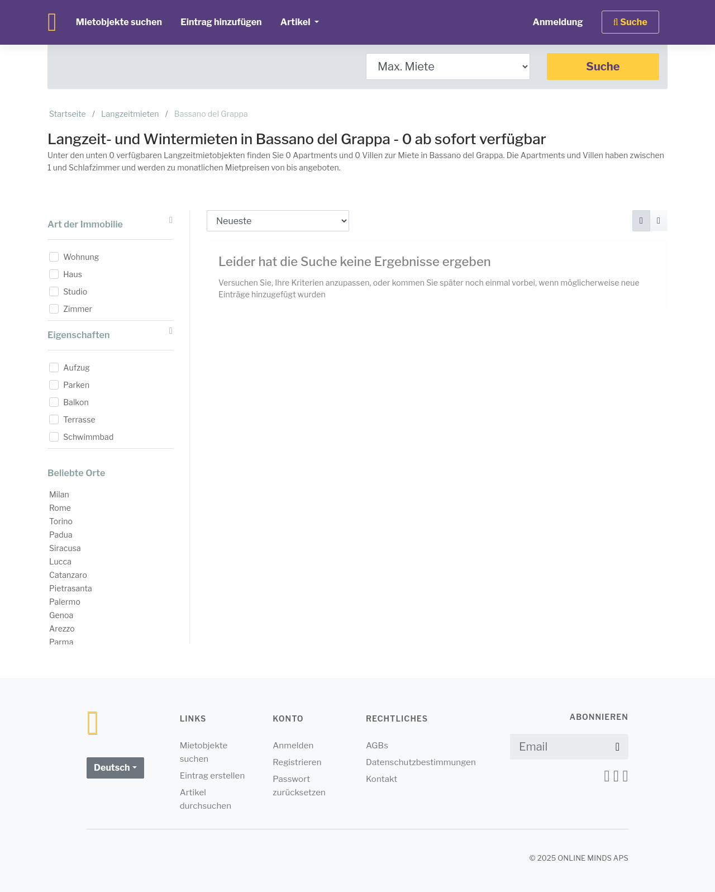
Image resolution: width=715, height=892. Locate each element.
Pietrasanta (70, 588)
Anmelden (293, 746)
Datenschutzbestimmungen (421, 762)
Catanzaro (68, 575)
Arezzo (62, 628)
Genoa (61, 615)
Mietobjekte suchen (119, 22)
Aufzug (76, 367)
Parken (76, 385)
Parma (61, 642)
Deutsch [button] (112, 767)
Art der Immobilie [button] (110, 223)
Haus (72, 274)
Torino (61, 521)
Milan (59, 494)
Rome (60, 508)
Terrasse (79, 419)
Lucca (60, 561)
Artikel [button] (296, 22)
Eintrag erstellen (212, 776)
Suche (602, 66)
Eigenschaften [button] (110, 333)
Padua (61, 534)
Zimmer (77, 309)
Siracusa (65, 548)
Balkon (76, 402)
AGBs (377, 746)
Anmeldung (557, 22)
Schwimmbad (88, 437)
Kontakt (381, 779)
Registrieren (297, 762)
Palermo (64, 601)
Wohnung (81, 257)
